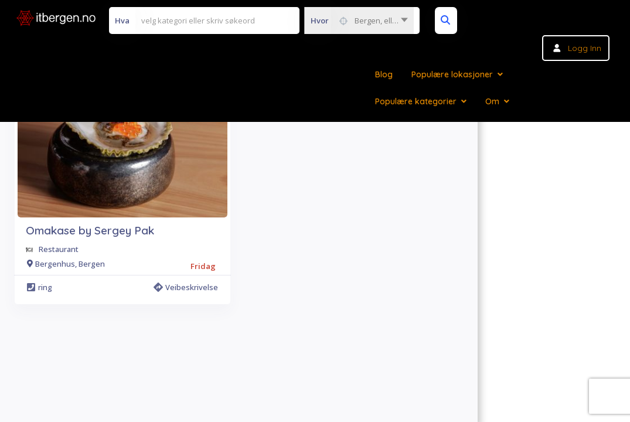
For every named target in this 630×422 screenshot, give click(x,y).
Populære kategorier (416, 101)
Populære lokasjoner (452, 74)
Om (492, 101)
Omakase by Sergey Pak (90, 230)
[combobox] (359, 20)
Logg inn (584, 48)
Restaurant (59, 249)
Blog (384, 74)
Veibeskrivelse (186, 287)
